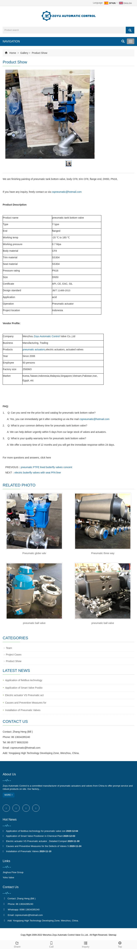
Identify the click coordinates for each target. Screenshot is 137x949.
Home (12, 52)
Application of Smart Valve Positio (23, 687)
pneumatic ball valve (34, 623)
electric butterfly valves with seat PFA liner (37, 472)
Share (17, 944)
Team (9, 648)
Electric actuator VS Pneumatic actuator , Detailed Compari (36, 841)
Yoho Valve (8, 877)
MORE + (8, 795)
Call (51, 944)
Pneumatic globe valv (34, 553)
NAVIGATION (11, 41)
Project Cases (13, 654)
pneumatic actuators (33, 349)
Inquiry (85, 944)
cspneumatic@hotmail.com (67, 191)
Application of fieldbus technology (23, 680)
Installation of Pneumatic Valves (22, 710)
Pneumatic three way (103, 553)
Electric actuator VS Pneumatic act (24, 695)
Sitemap (112, 935)
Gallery (24, 52)
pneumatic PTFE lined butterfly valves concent (46, 467)
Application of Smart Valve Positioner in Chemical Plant (34, 836)
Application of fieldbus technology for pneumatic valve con (35, 831)
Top (120, 944)
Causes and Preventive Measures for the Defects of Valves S (37, 846)
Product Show (39, 52)
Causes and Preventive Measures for (25, 702)
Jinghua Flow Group (13, 872)
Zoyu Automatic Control (47, 336)
